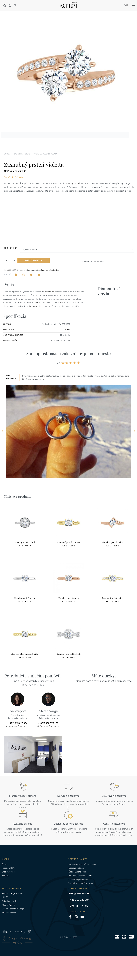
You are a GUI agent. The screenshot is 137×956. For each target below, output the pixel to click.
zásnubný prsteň (72, 183)
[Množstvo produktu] (10, 260)
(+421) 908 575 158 (48, 723)
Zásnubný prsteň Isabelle (24, 542)
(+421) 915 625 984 (17, 723)
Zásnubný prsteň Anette (24, 598)
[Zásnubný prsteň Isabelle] (24, 522)
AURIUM (65, 937)
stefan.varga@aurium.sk (48, 726)
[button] (82, 261)
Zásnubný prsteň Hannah (68, 542)
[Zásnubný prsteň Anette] (24, 578)
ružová (67, 329)
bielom (36, 302)
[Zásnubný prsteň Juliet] (112, 578)
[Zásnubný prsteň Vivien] (112, 522)
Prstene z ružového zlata (45, 154)
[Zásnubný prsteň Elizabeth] (68, 633)
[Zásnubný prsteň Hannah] (68, 522)
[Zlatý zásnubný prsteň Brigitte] (24, 633)
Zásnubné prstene (22, 154)
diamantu (33, 306)
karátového (50, 291)
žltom (61, 302)
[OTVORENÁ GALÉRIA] (65, 74)
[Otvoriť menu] (133, 5)
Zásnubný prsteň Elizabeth (68, 653)
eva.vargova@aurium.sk (17, 726)
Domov (7, 154)
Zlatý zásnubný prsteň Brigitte (24, 653)
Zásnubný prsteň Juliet (112, 598)
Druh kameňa (10, 248)
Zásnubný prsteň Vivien (112, 542)
